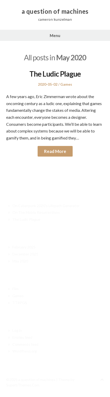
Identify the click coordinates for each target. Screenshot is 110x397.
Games (66, 84)
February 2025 (24, 247)
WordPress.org (24, 351)
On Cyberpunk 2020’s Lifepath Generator (46, 205)
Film (15, 288)
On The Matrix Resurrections (36, 212)
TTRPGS (19, 302)
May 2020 (20, 261)
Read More (55, 151)
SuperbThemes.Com (22, 385)
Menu (55, 35)
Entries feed (22, 337)
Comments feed (25, 344)
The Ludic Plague (55, 73)
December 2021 (25, 254)
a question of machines (55, 11)
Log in (17, 330)
